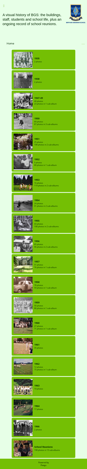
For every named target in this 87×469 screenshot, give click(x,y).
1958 (36, 282)
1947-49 (38, 97)
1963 (36, 385)
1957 (36, 261)
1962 (36, 363)
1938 (36, 78)
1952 (36, 159)
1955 (36, 220)
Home (10, 43)
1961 (36, 344)
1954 (36, 200)
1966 (36, 426)
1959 (36, 302)
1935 (36, 58)
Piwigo (43, 465)
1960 (36, 322)
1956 (36, 241)
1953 (36, 179)
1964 (36, 405)
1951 (36, 138)
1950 (36, 118)
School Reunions (43, 446)
